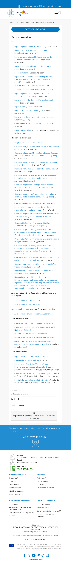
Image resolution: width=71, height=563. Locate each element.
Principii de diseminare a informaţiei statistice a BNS (34, 338)
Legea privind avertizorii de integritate (29, 111)
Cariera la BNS (14, 485)
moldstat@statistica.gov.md (27, 462)
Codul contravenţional (23, 130)
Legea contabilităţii (21, 73)
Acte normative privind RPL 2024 (27, 301)
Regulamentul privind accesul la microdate (31, 334)
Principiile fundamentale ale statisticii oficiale (31, 380)
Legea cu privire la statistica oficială (28, 47)
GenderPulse (13, 504)
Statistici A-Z (41, 478)
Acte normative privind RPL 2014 (27, 304)
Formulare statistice (44, 504)
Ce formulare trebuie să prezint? (49, 511)
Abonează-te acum (34, 436)
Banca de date (42, 481)
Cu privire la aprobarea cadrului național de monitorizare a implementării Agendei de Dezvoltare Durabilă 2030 (36, 216)
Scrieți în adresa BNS (16, 494)
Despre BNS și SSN (22, 22)
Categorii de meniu (35, 29)
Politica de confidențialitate (48, 535)
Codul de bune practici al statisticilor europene (32, 374)
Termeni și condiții (19, 535)
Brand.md (40, 559)
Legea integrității (20, 107)
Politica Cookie (32, 535)
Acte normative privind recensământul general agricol (35, 314)
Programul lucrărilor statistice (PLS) (28, 143)
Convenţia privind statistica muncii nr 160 (33, 85)
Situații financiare (43, 508)
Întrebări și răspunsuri (16, 491)
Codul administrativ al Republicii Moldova (30, 124)
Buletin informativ (15, 488)
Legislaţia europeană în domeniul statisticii (30, 357)
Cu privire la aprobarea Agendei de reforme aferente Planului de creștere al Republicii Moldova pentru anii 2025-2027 (35, 178)
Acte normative (36, 22)
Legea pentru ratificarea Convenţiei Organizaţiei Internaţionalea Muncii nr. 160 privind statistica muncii (33, 79)
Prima (12, 22)
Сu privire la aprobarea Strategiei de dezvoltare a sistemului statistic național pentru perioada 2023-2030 (33, 187)
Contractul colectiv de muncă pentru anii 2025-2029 (34, 323)
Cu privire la (19, 245)
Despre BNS (13, 478)
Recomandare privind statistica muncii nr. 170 (35, 89)
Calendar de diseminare (46, 488)
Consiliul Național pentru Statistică (27, 203)
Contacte (12, 481)
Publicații (40, 485)
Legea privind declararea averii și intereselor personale (35, 117)
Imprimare (18, 405)
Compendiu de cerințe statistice (26, 360)
